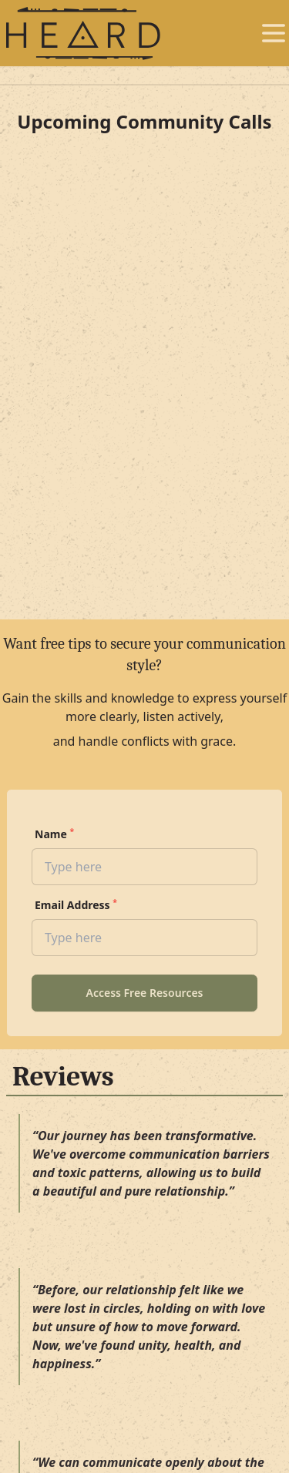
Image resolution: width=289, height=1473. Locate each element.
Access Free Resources (144, 992)
